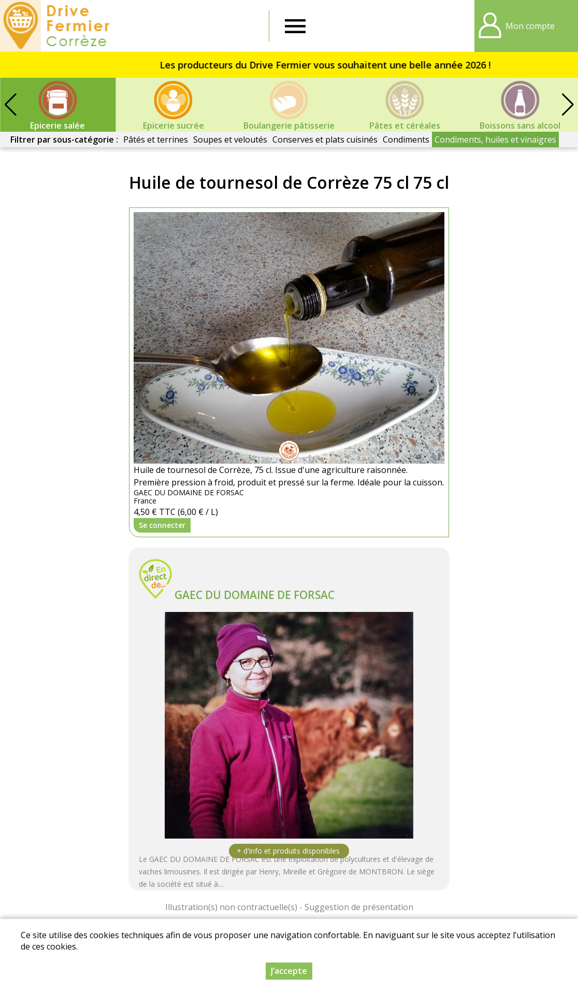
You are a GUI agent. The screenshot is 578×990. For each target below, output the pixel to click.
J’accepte (289, 971)
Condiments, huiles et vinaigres (495, 139)
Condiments (406, 139)
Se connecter (162, 525)
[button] (567, 105)
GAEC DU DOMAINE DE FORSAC (255, 595)
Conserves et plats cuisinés (325, 139)
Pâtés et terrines (155, 139)
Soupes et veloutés (230, 139)
